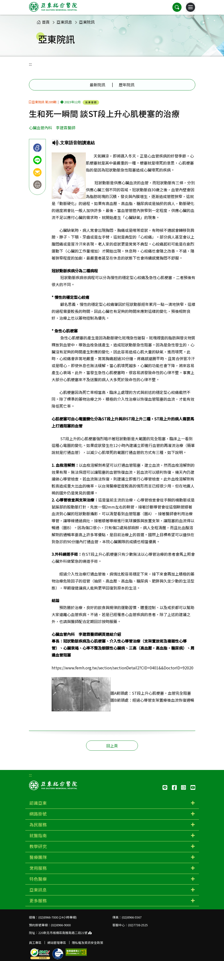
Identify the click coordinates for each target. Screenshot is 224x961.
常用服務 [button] (38, 868)
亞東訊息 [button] (38, 890)
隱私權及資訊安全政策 (87, 942)
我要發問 (91, 102)
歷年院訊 (126, 85)
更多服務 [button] (38, 901)
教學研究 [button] (38, 846)
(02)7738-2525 (138, 925)
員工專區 (35, 942)
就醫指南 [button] (38, 835)
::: (30, 64)
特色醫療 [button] (38, 879)
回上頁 (112, 745)
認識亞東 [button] (38, 803)
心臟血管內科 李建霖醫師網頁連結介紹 (86, 634)
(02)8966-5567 (132, 917)
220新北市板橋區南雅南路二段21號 (65, 932)
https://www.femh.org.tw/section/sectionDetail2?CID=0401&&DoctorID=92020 (122, 668)
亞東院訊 (87, 22)
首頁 (43, 22)
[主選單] (190, 7)
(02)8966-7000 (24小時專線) (57, 917)
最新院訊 (97, 85)
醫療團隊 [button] (38, 857)
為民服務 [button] (38, 825)
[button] (177, 7)
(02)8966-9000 (61, 925)
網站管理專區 (56, 942)
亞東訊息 (64, 22)
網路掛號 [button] (38, 814)
